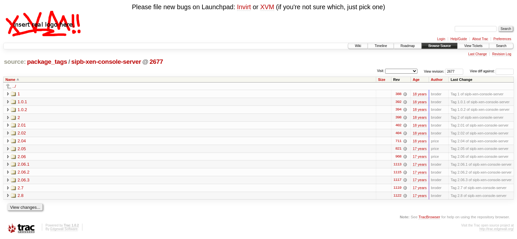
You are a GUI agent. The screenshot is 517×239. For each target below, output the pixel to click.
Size (381, 80)
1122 (397, 196)
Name (10, 80)
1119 (397, 188)
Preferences (502, 39)
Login (441, 39)
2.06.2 (23, 172)
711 (398, 141)
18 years (420, 94)
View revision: (434, 71)
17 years (420, 149)
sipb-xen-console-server (106, 61)
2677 (156, 61)
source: (15, 61)
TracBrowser (429, 218)
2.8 (20, 196)
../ (14, 86)
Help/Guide (458, 39)
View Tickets (473, 46)
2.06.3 (23, 180)
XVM (267, 7)
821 (398, 149)
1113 (397, 165)
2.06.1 (23, 164)
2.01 (21, 125)
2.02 (21, 133)
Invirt (244, 7)
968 (398, 157)
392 (398, 102)
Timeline (381, 46)
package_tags (47, 61)
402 (398, 125)
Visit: (380, 71)
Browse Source (439, 46)
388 (398, 94)
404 (398, 133)
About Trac (480, 39)
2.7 (20, 188)
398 (398, 117)
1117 (397, 180)
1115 (397, 173)
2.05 (21, 149)
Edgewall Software (63, 230)
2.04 (21, 141)
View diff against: (492, 71)
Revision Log (501, 54)
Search (501, 46)
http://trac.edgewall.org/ (496, 230)
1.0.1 (22, 101)
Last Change (477, 54)
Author (437, 80)
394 (398, 109)
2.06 (21, 157)
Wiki (358, 46)
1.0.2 (22, 109)
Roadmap (408, 46)
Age (416, 80)
